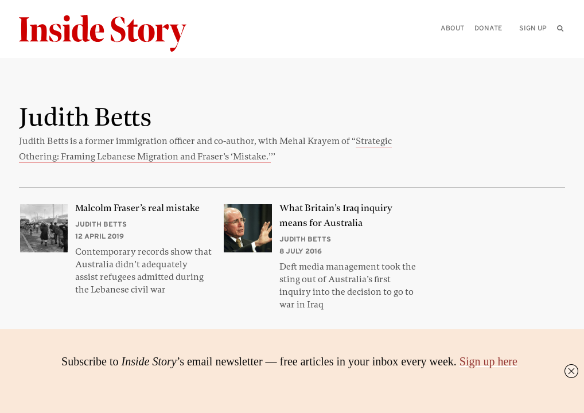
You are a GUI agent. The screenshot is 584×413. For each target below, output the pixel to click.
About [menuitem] (452, 28)
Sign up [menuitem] (533, 28)
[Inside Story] (111, 33)
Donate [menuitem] (488, 28)
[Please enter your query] (501, 44)
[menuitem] (560, 28)
